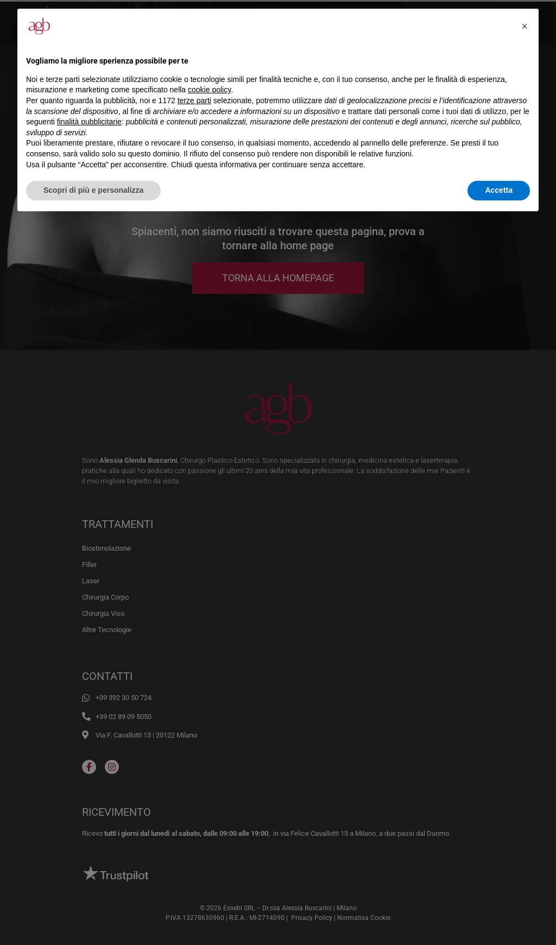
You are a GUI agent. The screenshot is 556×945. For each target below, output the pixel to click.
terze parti (194, 100)
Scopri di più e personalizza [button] (93, 190)
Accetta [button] (499, 190)
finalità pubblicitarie (89, 121)
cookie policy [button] (209, 89)
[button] (524, 26)
